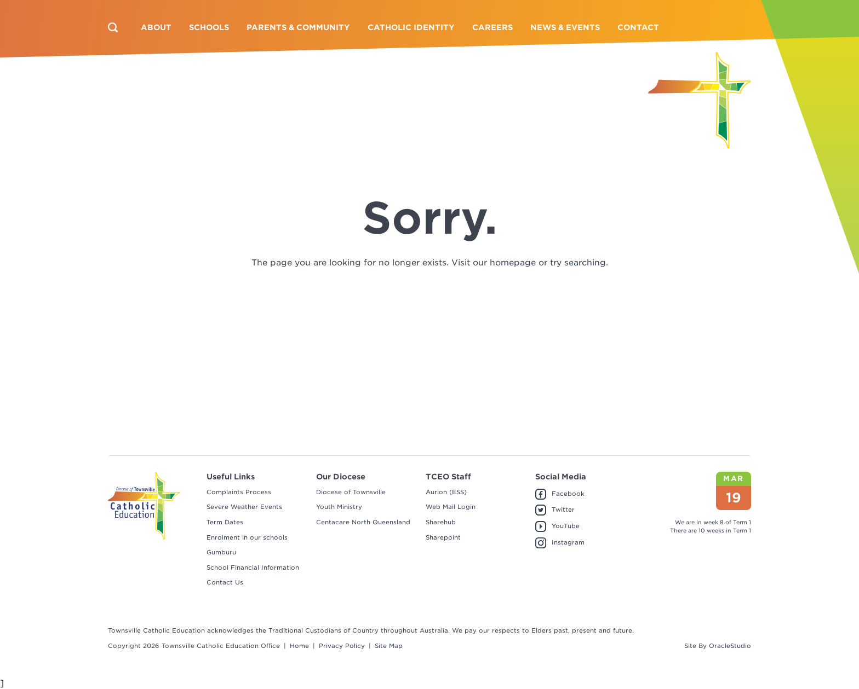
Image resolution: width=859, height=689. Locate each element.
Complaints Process (239, 492)
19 (733, 498)
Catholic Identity (411, 27)
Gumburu (221, 552)
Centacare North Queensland (363, 522)
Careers (492, 27)
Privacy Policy (342, 646)
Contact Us (225, 582)
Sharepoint (443, 537)
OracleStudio (730, 646)
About (156, 27)
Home (299, 646)
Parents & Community (298, 27)
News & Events (565, 27)
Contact (638, 27)
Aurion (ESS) (446, 492)
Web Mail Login (451, 507)
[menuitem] (156, 27)
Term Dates (225, 522)
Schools (209, 27)
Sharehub (441, 522)
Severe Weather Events (244, 507)
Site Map (389, 646)
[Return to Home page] (699, 100)
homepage (513, 263)
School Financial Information (253, 567)
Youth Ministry (339, 507)
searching (585, 263)
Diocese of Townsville (351, 492)
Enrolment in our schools (247, 537)
